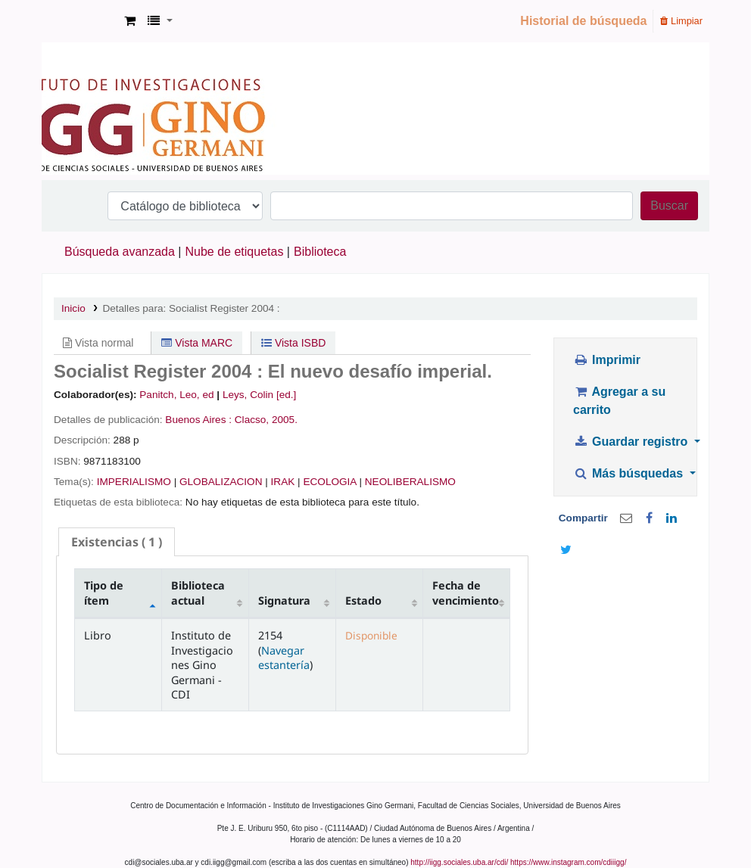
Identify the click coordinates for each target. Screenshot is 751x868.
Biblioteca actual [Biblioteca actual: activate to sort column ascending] (198, 592)
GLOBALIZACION (221, 481)
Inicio (73, 308)
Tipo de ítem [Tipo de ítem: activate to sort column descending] (103, 592)
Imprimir (606, 359)
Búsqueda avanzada (119, 251)
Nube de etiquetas (234, 251)
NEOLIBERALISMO (410, 481)
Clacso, (252, 419)
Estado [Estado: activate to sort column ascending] (363, 600)
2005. (285, 419)
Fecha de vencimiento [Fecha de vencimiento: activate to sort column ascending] (465, 592)
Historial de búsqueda (583, 20)
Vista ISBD (293, 343)
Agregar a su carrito (619, 400)
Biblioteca (320, 251)
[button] (130, 21)
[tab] (116, 542)
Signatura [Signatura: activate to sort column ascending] (284, 600)
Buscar (669, 205)
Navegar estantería (284, 657)
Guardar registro (632, 441)
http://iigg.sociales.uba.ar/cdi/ (459, 862)
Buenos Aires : (198, 419)
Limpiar (681, 20)
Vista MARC (196, 343)
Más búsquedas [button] (629, 473)
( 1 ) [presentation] (116, 542)
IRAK (283, 481)
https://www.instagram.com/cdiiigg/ (568, 862)
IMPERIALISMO (134, 481)
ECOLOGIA (329, 481)
